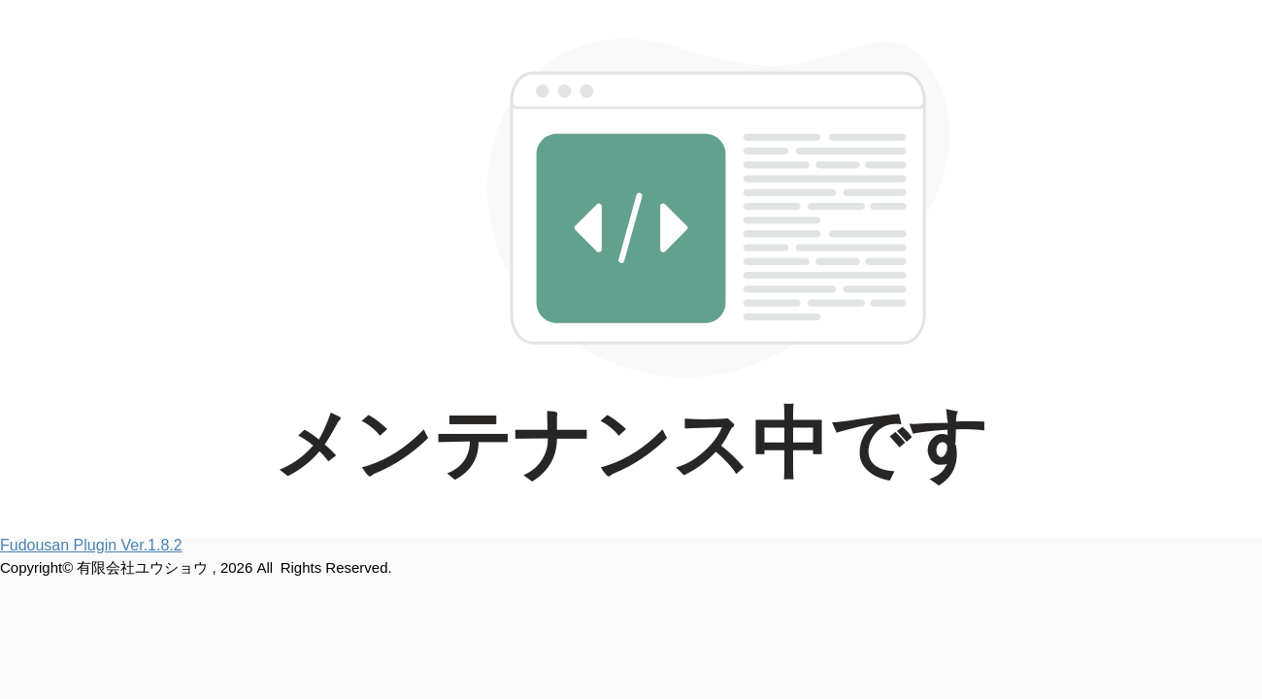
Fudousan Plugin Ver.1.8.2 (91, 545)
